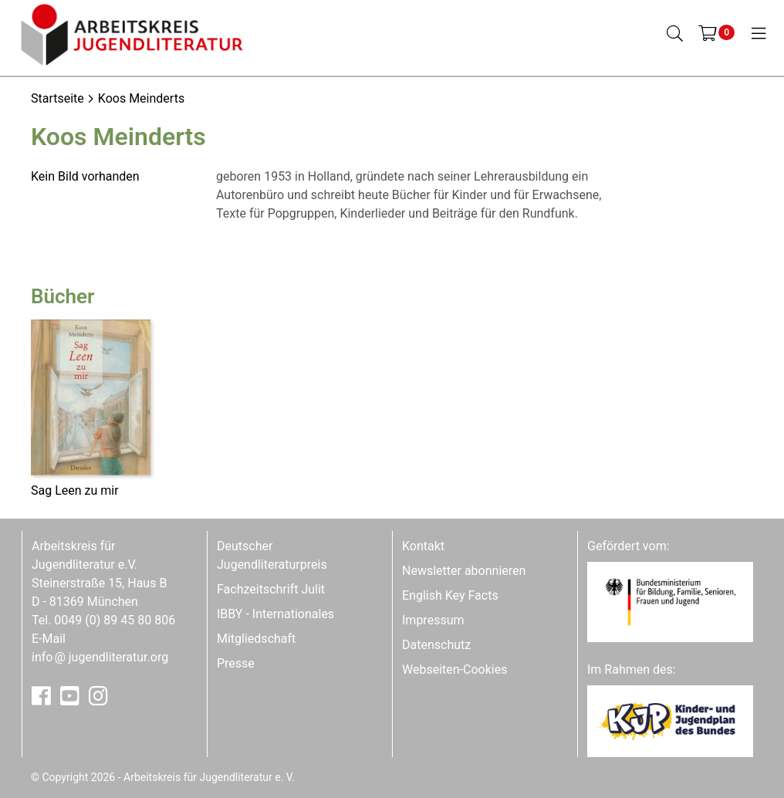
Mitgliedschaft (256, 638)
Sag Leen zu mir (75, 490)
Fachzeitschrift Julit (271, 589)
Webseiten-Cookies (454, 669)
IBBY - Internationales (275, 614)
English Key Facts (450, 595)
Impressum (433, 620)
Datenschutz (436, 644)
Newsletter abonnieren (463, 570)
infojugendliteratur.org (100, 657)
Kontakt (423, 546)
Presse (236, 663)
